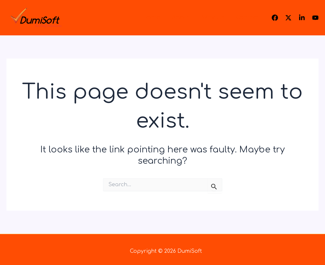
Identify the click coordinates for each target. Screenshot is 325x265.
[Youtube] (315, 17)
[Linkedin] (302, 17)
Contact (247, 17)
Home (151, 17)
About (181, 17)
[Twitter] (288, 17)
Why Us (213, 17)
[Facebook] (275, 17)
